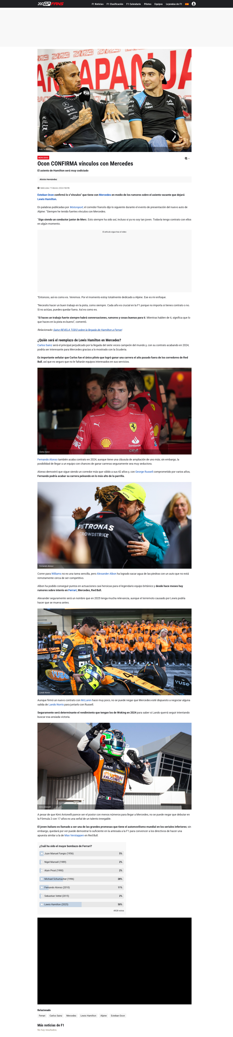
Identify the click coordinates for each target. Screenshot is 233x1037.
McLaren (86, 700)
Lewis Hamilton (46, 199)
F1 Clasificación (115, 4)
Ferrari (72, 590)
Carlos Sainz (44, 345)
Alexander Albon (106, 573)
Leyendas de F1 (174, 4)
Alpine (103, 1015)
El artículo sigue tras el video (114, 232)
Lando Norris (56, 704)
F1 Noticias (98, 4)
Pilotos (147, 4)
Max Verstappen (74, 835)
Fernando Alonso (47, 459)
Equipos (159, 4)
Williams (56, 573)
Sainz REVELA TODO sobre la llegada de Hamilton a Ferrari (87, 329)
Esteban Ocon (45, 194)
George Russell (144, 471)
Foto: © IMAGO (45, 149)
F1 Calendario (133, 4)
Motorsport (76, 207)
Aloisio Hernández (48, 179)
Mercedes (43, 157)
